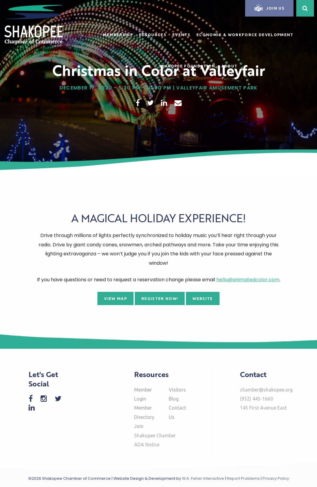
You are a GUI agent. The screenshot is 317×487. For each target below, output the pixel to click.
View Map (115, 298)
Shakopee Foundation (187, 66)
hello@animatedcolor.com (247, 279)
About (229, 66)
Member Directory (144, 412)
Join (138, 426)
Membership (118, 35)
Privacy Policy (276, 478)
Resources (152, 35)
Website (202, 298)
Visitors (177, 389)
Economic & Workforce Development (245, 35)
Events (181, 35)
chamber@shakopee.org (266, 389)
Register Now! (159, 298)
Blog (174, 398)
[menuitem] (117, 33)
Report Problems (243, 478)
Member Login (143, 394)
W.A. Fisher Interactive (203, 478)
